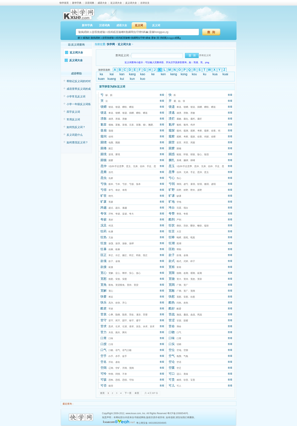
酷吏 (103, 308)
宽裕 (172, 266)
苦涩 (172, 320)
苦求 (103, 326)
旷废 (103, 201)
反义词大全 (131, 3)
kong (184, 74)
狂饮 (172, 225)
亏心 (172, 178)
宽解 (103, 290)
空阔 (103, 367)
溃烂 (172, 118)
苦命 (172, 326)
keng (173, 74)
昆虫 (103, 178)
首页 (102, 393)
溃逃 (172, 112)
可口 (172, 373)
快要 (103, 296)
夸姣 (103, 219)
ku (204, 74)
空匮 (172, 367)
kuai (225, 74)
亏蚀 (103, 183)
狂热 (103, 237)
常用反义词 (73, 119)
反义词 (156, 25)
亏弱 (172, 183)
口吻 (172, 332)
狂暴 (103, 249)
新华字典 (76, 3)
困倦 (103, 148)
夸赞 (172, 213)
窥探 (172, 130)
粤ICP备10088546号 (177, 413)
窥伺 (103, 136)
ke (153, 74)
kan (122, 74)
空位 (172, 350)
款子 (172, 255)
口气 (103, 350)
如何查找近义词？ (77, 142)
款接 (103, 266)
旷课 (172, 195)
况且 (103, 225)
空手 (103, 355)
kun (132, 78)
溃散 (103, 118)
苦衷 (103, 314)
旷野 (172, 189)
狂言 (172, 231)
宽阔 (172, 284)
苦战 (172, 314)
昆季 (172, 172)
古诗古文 (144, 3)
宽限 (172, 272)
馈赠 (103, 106)
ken (163, 74)
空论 (172, 361)
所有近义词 (205, 55)
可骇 (103, 379)
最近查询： (68, 403)
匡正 (103, 255)
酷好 (172, 308)
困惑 (172, 154)
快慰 (172, 296)
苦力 (103, 332)
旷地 (172, 201)
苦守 (103, 320)
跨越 (103, 207)
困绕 (103, 142)
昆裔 (103, 172)
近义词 (139, 25)
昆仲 (103, 166)
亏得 (103, 189)
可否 (103, 385)
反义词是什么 (75, 134)
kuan (101, 78)
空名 (103, 361)
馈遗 (172, 106)
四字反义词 (73, 111)
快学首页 (64, 3)
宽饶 (172, 278)
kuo (142, 78)
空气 (172, 355)
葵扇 (103, 130)
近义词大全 (116, 3)
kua (215, 74)
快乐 (103, 302)
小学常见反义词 (76, 96)
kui (122, 78)
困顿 (103, 160)
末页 (137, 393)
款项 (103, 261)
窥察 (172, 136)
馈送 (103, 112)
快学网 (111, 44)
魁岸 (172, 124)
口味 (172, 338)
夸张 (103, 213)
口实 (172, 344)
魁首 (103, 124)
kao (142, 74)
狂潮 (172, 243)
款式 (172, 261)
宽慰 (103, 278)
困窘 (172, 148)
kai (111, 74)
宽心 (103, 272)
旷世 (103, 195)
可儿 (172, 385)
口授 (103, 344)
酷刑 (172, 219)
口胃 (103, 338)
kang (132, 74)
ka (101, 74)
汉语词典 (89, 3)
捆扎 (172, 160)
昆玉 (172, 166)
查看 (162, 95)
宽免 (103, 284)
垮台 (172, 207)
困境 (103, 154)
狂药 (103, 231)
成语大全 (102, 3)
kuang (112, 78)
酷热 (172, 302)
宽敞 (172, 290)
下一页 (128, 393)
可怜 (103, 373)
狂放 (103, 243)
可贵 (172, 379)
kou (194, 74)
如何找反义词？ (76, 127)
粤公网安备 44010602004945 (151, 423)
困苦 (172, 142)
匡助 (172, 249)
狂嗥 (172, 237)
